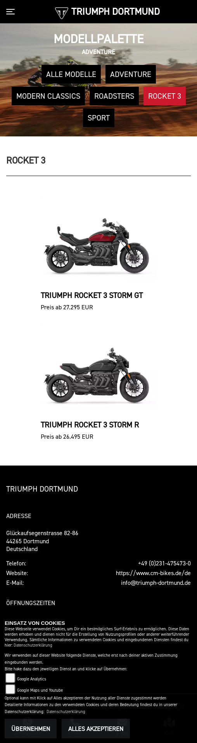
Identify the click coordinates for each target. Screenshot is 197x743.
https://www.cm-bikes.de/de (153, 573)
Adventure (130, 74)
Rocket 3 (164, 96)
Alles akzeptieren (95, 729)
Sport (99, 117)
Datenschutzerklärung (33, 645)
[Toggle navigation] (12, 11)
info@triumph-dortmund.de (156, 582)
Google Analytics (31, 679)
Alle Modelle (71, 74)
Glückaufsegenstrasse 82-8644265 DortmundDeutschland (42, 541)
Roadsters (114, 96)
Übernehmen (30, 729)
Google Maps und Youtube (40, 690)
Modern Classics (48, 96)
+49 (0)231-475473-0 (164, 563)
